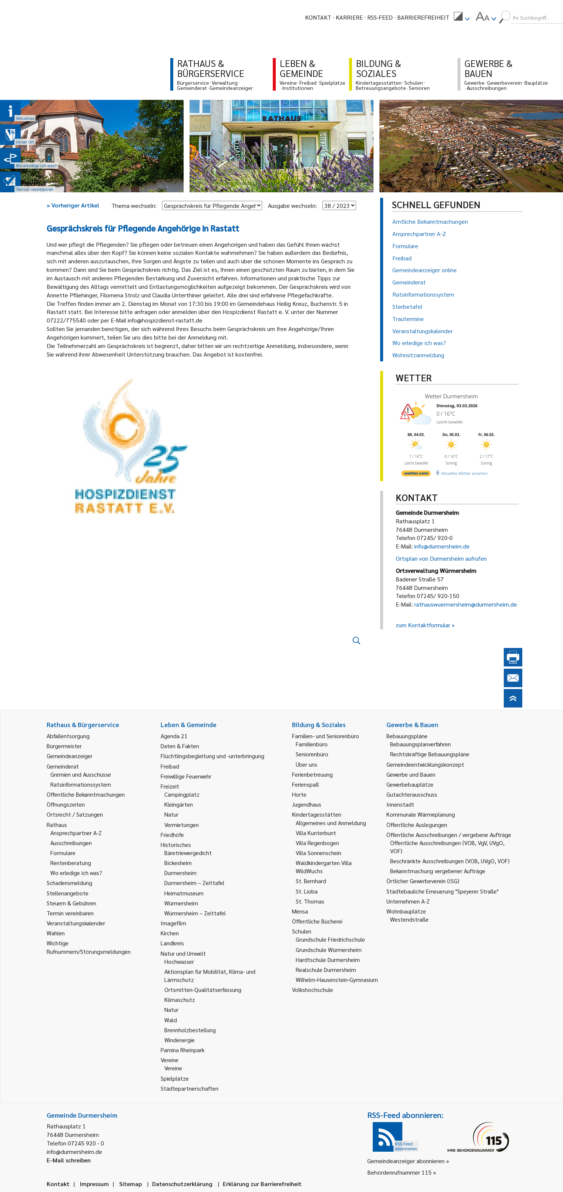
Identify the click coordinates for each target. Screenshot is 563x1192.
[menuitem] (461, 17)
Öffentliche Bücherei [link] (317, 921)
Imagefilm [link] (173, 923)
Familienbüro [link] (312, 744)
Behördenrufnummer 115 (399, 1172)
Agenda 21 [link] (174, 736)
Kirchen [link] (170, 933)
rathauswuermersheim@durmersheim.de (465, 604)
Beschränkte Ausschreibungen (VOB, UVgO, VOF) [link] (450, 861)
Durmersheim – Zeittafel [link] (194, 883)
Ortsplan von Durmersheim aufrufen (441, 558)
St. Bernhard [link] (311, 881)
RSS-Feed (380, 17)
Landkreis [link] (172, 943)
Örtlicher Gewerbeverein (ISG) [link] (422, 881)
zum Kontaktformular (423, 625)
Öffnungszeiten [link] (66, 804)
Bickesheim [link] (178, 863)
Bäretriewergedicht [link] (188, 853)
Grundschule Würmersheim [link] (329, 949)
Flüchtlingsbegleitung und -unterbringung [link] (212, 756)
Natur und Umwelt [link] (183, 953)
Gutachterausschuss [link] (411, 794)
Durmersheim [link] (180, 873)
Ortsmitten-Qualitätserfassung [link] (202, 989)
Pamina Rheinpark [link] (182, 1050)
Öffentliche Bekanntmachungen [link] (86, 794)
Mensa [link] (300, 911)
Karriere (349, 17)
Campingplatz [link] (182, 794)
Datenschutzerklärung (182, 1184)
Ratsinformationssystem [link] (80, 784)
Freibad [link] (170, 766)
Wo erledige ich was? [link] (76, 873)
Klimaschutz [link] (179, 999)
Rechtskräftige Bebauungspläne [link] (429, 754)
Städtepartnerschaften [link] (189, 1088)
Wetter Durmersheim (451, 396)
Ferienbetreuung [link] (312, 774)
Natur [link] (171, 814)
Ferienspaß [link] (305, 784)
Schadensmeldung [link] (69, 883)
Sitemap (130, 1184)
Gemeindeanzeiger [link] (70, 756)
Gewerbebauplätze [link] (409, 784)
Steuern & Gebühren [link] (71, 903)
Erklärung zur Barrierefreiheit (262, 1184)
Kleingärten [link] (178, 804)
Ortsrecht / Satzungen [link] (75, 814)
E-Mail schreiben (69, 1160)
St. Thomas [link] (310, 901)
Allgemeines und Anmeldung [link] (331, 823)
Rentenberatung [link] (70, 863)
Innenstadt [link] (400, 804)
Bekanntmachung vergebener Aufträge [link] (437, 871)
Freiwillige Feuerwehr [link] (186, 776)
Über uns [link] (306, 764)
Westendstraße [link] (409, 919)
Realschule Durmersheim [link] (326, 969)
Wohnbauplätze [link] (406, 911)
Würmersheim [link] (181, 903)
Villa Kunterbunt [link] (316, 833)
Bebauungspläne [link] (407, 736)
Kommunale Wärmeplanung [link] (420, 814)
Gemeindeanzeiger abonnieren (406, 1161)
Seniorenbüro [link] (312, 754)
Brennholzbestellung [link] (190, 1030)
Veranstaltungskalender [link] (76, 923)
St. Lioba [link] (307, 891)
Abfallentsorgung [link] (68, 736)
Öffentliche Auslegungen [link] (416, 824)
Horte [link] (299, 794)
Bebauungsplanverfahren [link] (420, 744)
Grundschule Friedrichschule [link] (330, 939)
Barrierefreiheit (423, 17)
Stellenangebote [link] (67, 893)
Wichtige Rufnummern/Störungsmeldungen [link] (89, 947)
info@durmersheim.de (442, 546)
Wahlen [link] (56, 933)
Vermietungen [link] (181, 824)
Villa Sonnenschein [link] (318, 853)
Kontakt (318, 17)
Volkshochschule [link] (312, 989)
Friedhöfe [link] (172, 834)
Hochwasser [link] (179, 961)
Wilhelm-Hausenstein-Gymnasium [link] (337, 979)
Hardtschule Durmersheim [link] (328, 959)
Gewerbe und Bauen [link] (410, 774)
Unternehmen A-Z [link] (408, 901)
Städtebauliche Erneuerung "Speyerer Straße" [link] (442, 891)
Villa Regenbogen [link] (317, 843)
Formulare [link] (63, 853)
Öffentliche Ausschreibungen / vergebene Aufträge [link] (448, 834)
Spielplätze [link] (175, 1078)
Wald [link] (170, 1020)
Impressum (94, 1184)
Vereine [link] (173, 1068)
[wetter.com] (416, 474)
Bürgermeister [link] (64, 746)
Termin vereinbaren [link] (70, 913)
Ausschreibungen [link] (71, 843)
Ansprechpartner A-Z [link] (76, 833)
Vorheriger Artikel (73, 205)
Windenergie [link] (179, 1040)
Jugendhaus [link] (306, 804)
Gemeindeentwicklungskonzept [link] (425, 764)
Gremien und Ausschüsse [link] (80, 774)
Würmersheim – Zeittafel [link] (195, 913)
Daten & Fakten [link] (180, 746)
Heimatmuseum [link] (184, 893)
